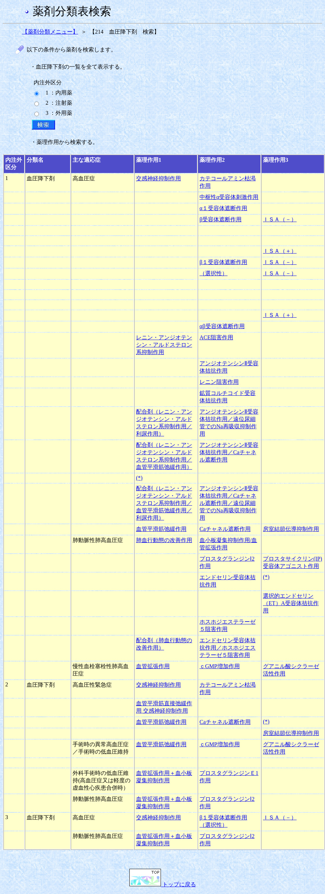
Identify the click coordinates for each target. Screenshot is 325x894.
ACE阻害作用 (216, 337)
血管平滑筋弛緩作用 (161, 529)
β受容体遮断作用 (220, 219)
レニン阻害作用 (219, 382)
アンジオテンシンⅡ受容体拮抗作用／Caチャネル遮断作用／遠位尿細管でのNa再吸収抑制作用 (228, 503)
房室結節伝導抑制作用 (291, 529)
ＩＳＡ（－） (280, 219)
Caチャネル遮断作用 (225, 529)
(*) (139, 478)
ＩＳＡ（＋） (280, 251)
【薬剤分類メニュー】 (50, 32)
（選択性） (213, 273)
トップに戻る (162, 884)
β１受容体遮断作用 (223, 262)
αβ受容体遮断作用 (222, 326)
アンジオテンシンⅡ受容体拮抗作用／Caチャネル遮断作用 (228, 452)
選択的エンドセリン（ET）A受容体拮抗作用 (291, 603)
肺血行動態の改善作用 (164, 540)
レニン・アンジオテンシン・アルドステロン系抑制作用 (164, 344)
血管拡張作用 (153, 666)
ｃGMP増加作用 (219, 666)
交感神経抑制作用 (158, 178)
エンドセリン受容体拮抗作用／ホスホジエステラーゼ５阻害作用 (227, 647)
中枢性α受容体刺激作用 (228, 197)
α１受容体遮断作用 (223, 208)
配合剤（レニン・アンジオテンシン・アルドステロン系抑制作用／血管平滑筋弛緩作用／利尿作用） (164, 503)
